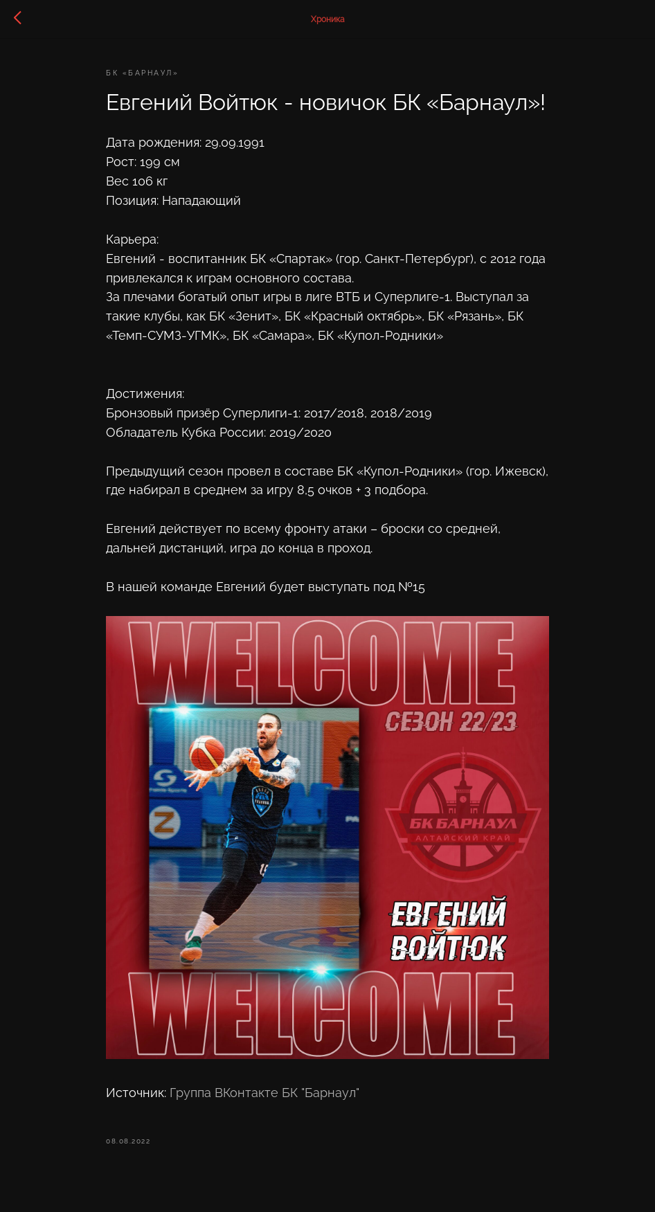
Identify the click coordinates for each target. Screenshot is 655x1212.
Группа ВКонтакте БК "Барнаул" (264, 1092)
